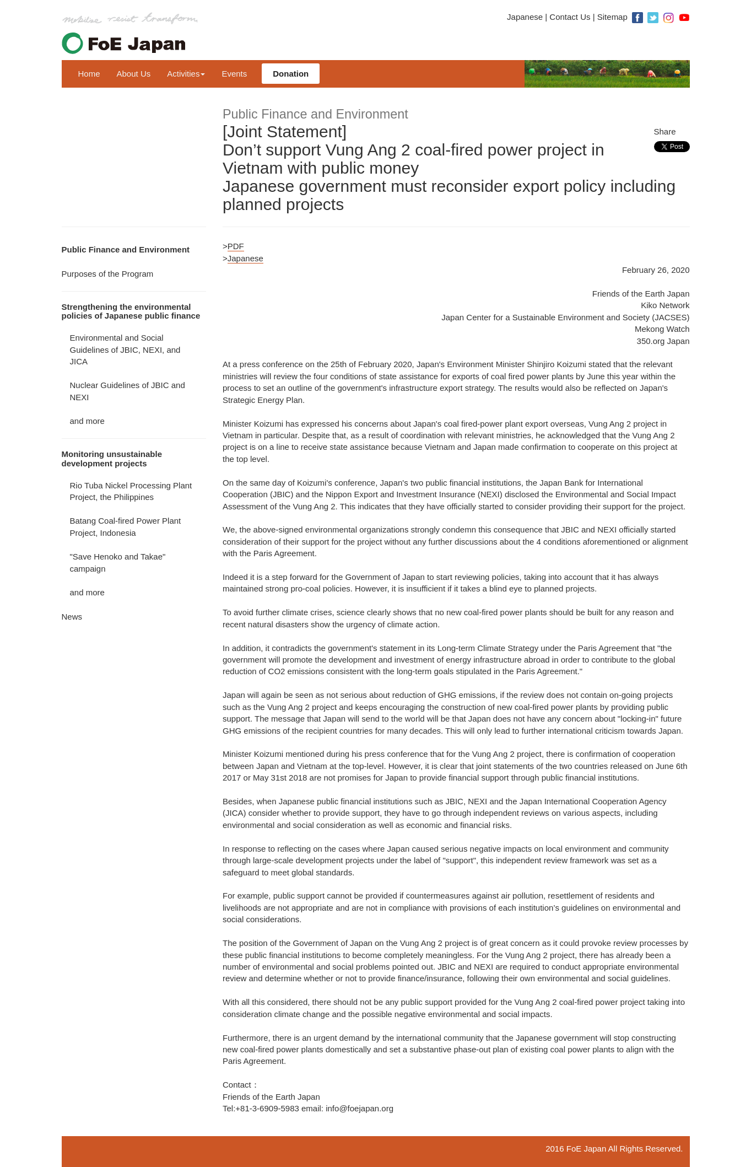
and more (87, 421)
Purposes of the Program (108, 273)
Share (665, 131)
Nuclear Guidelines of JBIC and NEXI (127, 390)
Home (89, 73)
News (72, 616)
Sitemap (612, 16)
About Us (134, 73)
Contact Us (569, 16)
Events (234, 73)
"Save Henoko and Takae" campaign (118, 562)
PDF (236, 246)
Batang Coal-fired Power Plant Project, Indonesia (125, 526)
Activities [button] (186, 73)
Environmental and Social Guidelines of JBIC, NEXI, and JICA (125, 349)
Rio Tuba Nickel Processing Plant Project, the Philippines (131, 491)
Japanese (525, 16)
